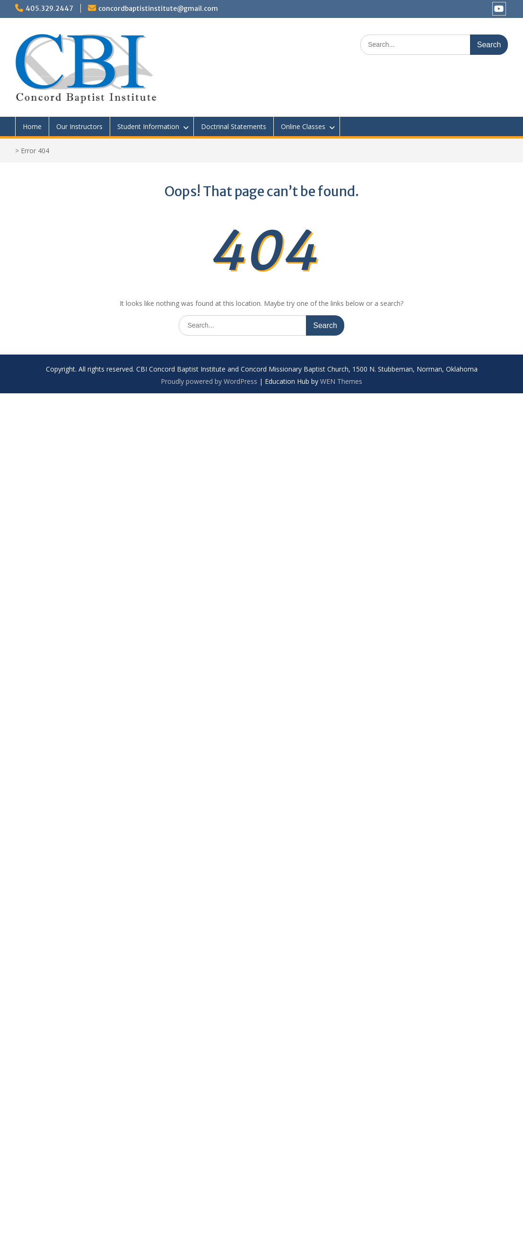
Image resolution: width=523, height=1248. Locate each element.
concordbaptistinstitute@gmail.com (158, 8)
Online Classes (303, 126)
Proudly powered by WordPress (209, 381)
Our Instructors (79, 126)
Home (32, 126)
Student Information (148, 126)
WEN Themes (341, 381)
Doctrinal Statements (233, 126)
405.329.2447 (49, 8)
